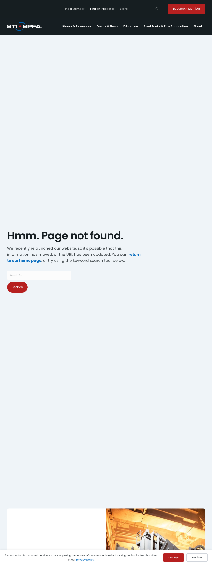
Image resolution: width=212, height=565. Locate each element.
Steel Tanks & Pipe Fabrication (165, 26)
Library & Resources (76, 26)
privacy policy (85, 559)
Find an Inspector (102, 9)
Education (130, 26)
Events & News (107, 26)
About (197, 26)
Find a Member (74, 9)
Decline (197, 557)
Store (124, 9)
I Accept (173, 557)
